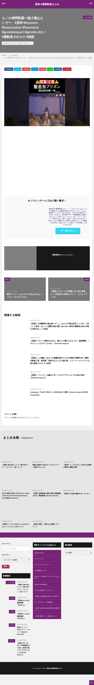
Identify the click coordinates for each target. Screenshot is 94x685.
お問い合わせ (40, 557)
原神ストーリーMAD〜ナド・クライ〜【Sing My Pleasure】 (23, 639)
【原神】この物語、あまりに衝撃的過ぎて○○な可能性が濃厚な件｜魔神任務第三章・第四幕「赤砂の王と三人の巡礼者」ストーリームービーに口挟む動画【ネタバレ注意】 (59, 361)
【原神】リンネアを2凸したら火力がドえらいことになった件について (16, 529)
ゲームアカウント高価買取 (45, 612)
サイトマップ (40, 563)
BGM (12, 605)
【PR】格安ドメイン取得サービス (46, 628)
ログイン (26, 417)
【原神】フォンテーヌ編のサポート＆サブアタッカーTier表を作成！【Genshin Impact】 (59, 376)
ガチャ (12, 649)
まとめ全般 (18, 43)
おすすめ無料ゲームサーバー (46, 597)
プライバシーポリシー (43, 569)
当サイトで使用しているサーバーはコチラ (46, 583)
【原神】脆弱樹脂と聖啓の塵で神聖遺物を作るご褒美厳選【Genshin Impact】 (47, 496)
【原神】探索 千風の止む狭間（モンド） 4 (47, 529)
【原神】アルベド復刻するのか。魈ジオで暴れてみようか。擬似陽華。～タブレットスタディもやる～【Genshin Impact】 (59, 342)
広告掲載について (42, 576)
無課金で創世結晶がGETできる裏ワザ (46, 604)
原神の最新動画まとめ (47, 4)
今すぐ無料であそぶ (67, 231)
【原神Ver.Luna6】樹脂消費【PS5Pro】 (23, 610)
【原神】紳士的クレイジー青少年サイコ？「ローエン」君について (16, 466)
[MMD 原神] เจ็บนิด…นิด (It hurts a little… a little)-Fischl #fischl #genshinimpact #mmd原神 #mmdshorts (15, 497)
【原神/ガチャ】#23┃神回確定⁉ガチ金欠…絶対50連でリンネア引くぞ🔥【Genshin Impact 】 (23, 659)
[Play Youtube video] (47, 102)
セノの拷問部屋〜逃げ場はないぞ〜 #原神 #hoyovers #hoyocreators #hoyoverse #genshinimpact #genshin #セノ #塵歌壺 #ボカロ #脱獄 (48, 58)
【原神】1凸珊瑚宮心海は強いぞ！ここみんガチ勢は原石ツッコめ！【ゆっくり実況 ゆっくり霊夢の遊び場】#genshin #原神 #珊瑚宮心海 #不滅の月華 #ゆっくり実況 (59, 326)
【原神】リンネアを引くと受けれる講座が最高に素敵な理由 (77, 466)
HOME (4, 55)
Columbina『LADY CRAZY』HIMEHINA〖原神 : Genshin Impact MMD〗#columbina (57, 393)
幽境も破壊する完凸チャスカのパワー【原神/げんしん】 (47, 466)
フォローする (63, 258)
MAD (12, 633)
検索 (5, 570)
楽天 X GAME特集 (42, 591)
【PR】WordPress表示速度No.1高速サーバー (46, 619)
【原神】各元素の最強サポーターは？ (77, 494)
